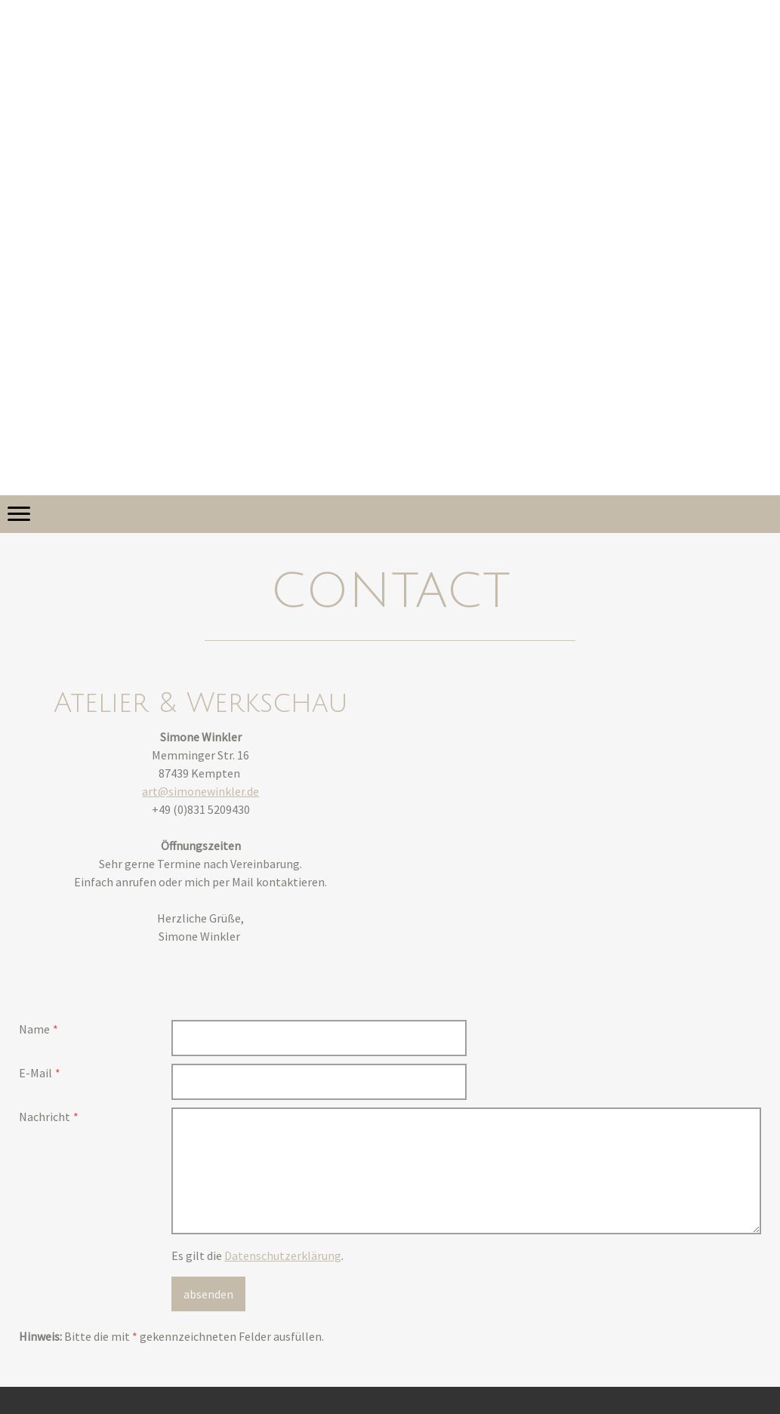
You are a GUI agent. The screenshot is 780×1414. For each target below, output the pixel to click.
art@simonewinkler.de (200, 791)
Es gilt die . (257, 1255)
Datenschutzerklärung (282, 1255)
